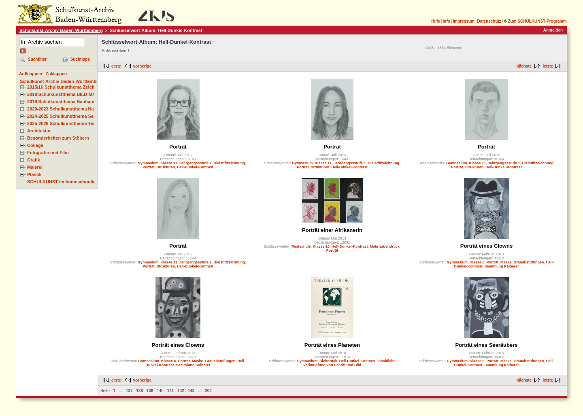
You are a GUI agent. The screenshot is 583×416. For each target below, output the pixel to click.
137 (129, 390)
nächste (524, 66)
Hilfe (435, 21)
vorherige (142, 66)
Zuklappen (56, 73)
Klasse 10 (321, 246)
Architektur (39, 130)
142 (180, 390)
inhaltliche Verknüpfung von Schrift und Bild (349, 363)
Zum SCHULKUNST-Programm (535, 21)
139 (150, 390)
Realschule (301, 246)
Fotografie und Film (48, 152)
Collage (35, 145)
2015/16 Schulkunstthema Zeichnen (64, 87)
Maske (506, 262)
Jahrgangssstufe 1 (195, 163)
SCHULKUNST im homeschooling (62, 181)
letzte (548, 66)
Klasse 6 (477, 262)
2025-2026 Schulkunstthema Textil (63, 123)
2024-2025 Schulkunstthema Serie (63, 116)
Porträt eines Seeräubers (486, 345)
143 (191, 390)
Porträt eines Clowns (486, 246)
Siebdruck (328, 361)
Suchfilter (37, 59)
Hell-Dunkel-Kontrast (195, 167)
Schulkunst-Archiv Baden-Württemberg (61, 30)
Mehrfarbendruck (385, 246)
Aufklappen (30, 73)
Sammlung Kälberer (502, 266)
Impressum (463, 21)
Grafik (33, 159)
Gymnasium (148, 163)
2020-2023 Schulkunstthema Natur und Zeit (72, 108)
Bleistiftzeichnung (229, 163)
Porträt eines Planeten (332, 345)
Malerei (35, 167)
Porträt (178, 147)
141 (170, 390)
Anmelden (553, 30)
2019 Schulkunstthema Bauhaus (61, 101)
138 (139, 390)
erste (116, 66)
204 (208, 390)
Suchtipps (80, 59)
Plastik (34, 174)
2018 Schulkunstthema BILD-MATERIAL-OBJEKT (79, 94)
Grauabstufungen (529, 262)
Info (446, 21)
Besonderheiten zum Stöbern (58, 138)
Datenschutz (489, 21)
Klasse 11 (168, 163)
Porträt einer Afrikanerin (332, 230)
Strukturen (166, 167)
